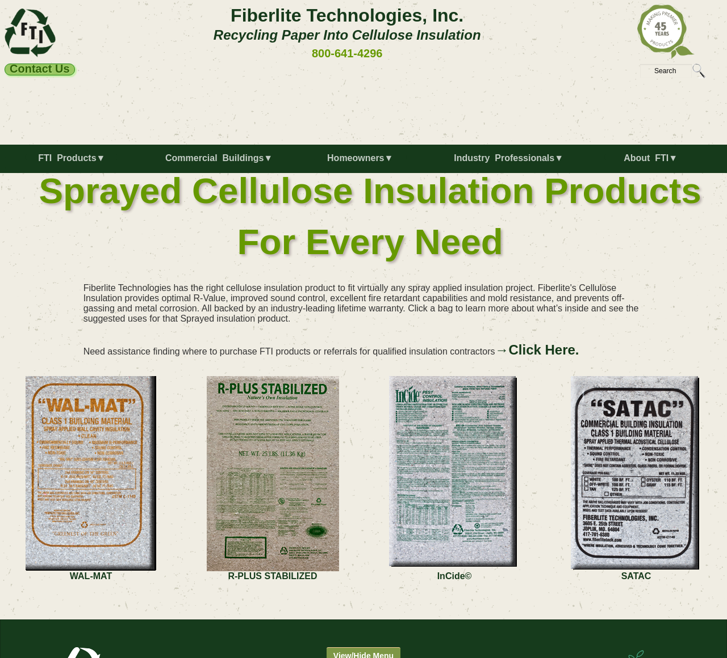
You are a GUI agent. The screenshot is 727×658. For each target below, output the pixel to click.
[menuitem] (74, 163)
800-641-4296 (347, 53)
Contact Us (40, 69)
